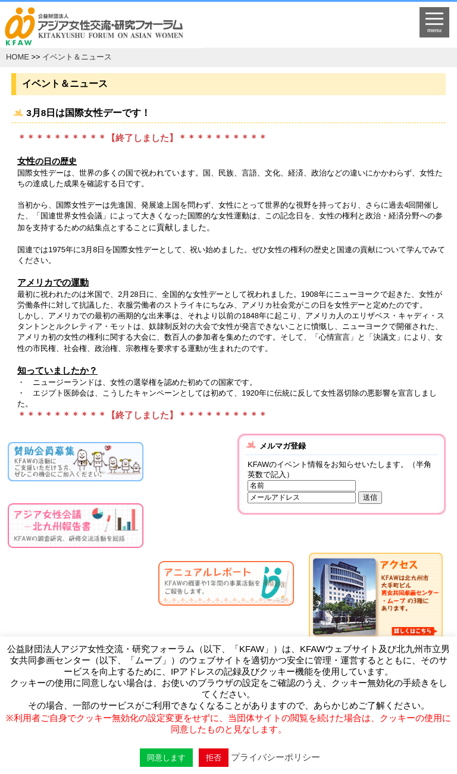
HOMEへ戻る (175, 27)
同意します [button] (166, 757)
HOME (17, 56)
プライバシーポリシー (275, 757)
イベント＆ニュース (77, 56)
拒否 (213, 757)
